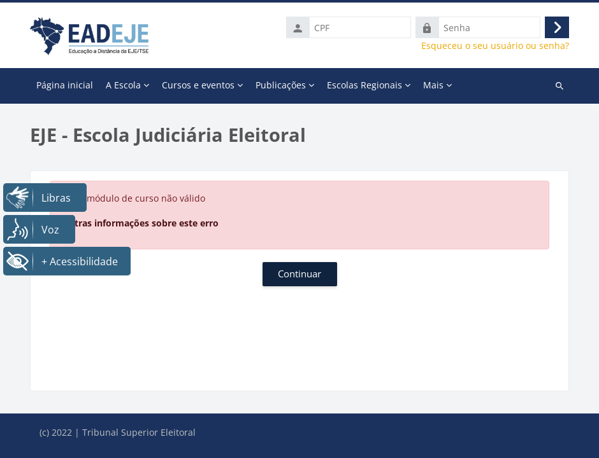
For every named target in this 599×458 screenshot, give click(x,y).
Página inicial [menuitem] (64, 85)
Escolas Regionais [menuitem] (364, 85)
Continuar (299, 273)
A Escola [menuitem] (123, 85)
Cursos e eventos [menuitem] (198, 85)
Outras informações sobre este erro (140, 223)
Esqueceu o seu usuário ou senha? (495, 46)
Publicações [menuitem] (281, 85)
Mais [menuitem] (433, 85)
